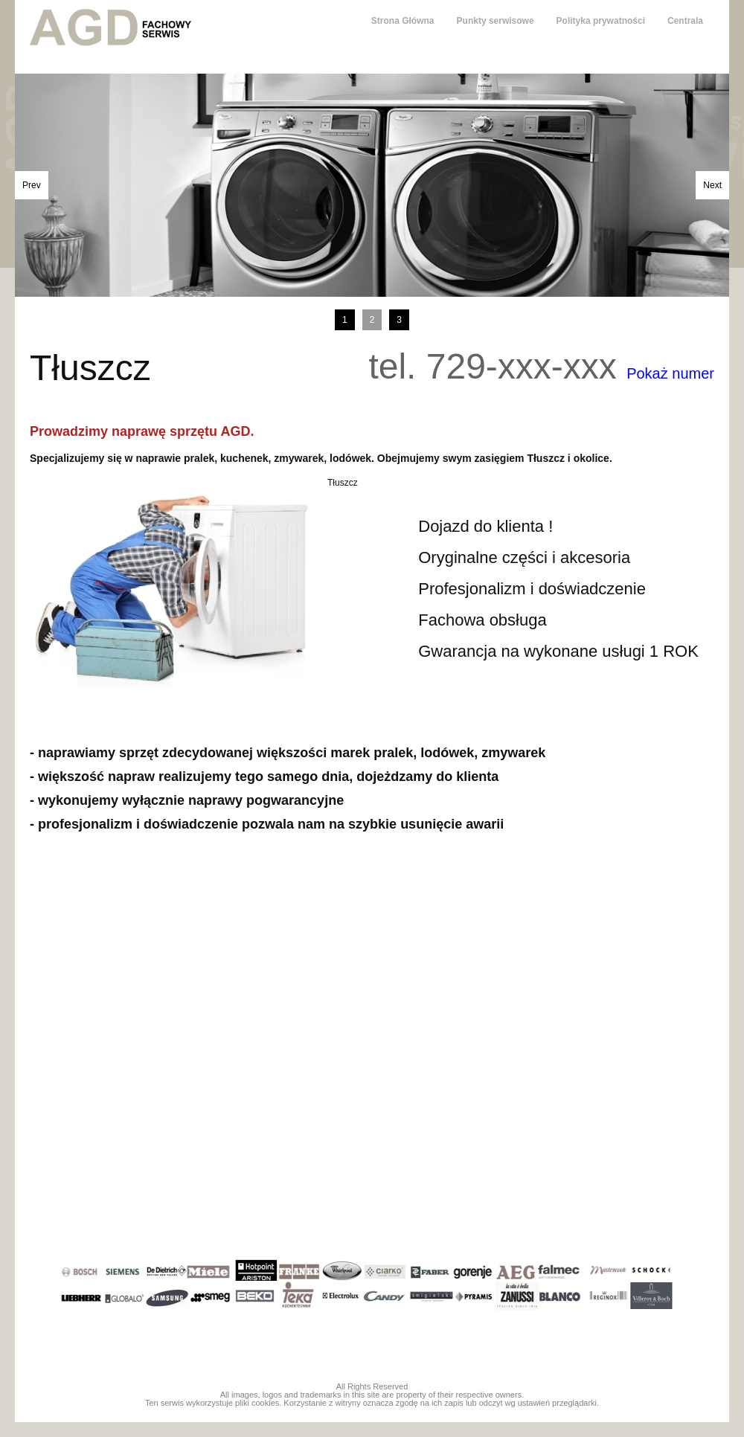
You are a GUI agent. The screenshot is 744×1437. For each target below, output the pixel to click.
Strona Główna (402, 21)
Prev (31, 185)
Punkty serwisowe (495, 21)
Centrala (685, 21)
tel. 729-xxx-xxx (541, 367)
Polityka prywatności (601, 21)
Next (712, 185)
